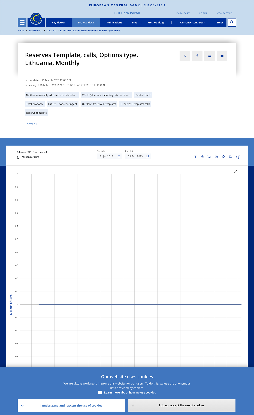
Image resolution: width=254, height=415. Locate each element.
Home (21, 30)
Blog (135, 22)
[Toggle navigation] (22, 22)
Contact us (224, 13)
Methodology (156, 22)
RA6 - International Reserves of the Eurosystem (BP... (91, 30)
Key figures (59, 22)
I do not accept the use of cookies (182, 405)
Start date (102, 151)
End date (129, 151)
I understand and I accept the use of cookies (71, 405)
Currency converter (192, 22)
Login (203, 13)
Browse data (86, 22)
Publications (114, 22)
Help (220, 22)
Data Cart (183, 13)
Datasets (51, 30)
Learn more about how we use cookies (130, 392)
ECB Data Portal (127, 13)
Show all (31, 124)
